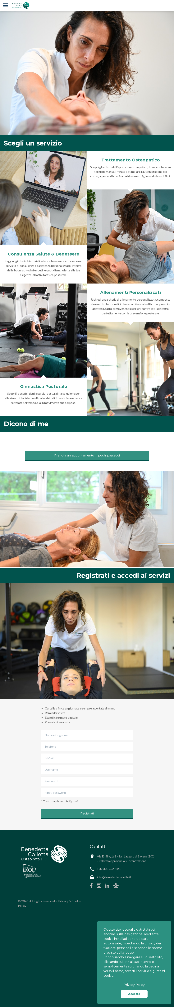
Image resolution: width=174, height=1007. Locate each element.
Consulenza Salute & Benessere (43, 254)
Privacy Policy (134, 985)
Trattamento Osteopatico (130, 160)
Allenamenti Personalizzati (130, 292)
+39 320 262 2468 (109, 869)
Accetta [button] (134, 994)
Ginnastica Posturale (43, 386)
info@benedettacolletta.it (114, 877)
